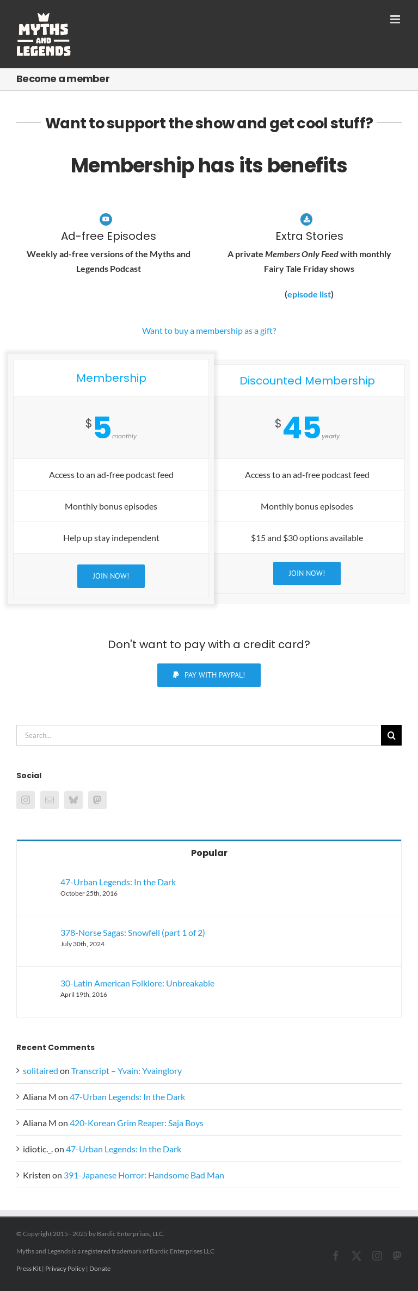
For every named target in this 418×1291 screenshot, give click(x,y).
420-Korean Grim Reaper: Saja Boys (137, 1123)
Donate (99, 1268)
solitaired (40, 1070)
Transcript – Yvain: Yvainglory (126, 1070)
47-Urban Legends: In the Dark (118, 882)
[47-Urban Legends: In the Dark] (39, 884)
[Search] (391, 735)
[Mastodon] (97, 800)
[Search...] (198, 735)
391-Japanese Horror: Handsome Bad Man (144, 1175)
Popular (209, 853)
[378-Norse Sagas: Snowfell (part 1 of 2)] (39, 934)
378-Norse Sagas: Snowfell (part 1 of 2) (132, 932)
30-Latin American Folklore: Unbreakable (137, 983)
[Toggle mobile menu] (396, 19)
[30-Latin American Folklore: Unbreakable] (39, 985)
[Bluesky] (73, 800)
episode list (309, 294)
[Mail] (49, 800)
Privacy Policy (65, 1268)
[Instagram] (25, 800)
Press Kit (28, 1268)
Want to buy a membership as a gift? (209, 330)
